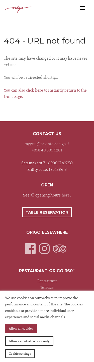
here (66, 195)
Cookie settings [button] (20, 353)
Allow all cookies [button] (21, 328)
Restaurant (47, 280)
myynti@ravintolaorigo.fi (47, 143)
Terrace (47, 287)
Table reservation (47, 212)
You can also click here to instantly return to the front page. (45, 93)
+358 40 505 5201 (47, 150)
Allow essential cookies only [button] (29, 341)
